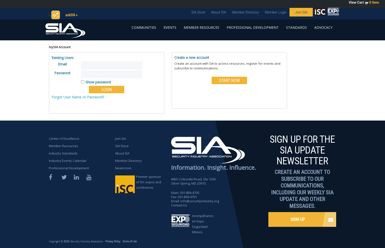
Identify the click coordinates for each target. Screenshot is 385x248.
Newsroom (123, 168)
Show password (98, 82)
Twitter (64, 177)
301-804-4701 (187, 197)
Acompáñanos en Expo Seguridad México (203, 224)
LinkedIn (77, 177)
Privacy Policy (112, 241)
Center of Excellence (64, 138)
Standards (296, 27)
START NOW (229, 80)
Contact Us (179, 205)
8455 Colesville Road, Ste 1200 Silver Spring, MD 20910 (193, 181)
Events (170, 27)
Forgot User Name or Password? (78, 97)
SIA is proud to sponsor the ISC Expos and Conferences (320, 13)
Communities (144, 27)
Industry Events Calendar (67, 160)
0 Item (374, 2)
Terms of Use (130, 241)
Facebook (52, 177)
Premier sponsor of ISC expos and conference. (148, 182)
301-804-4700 (189, 192)
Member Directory (245, 12)
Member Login (276, 12)
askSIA (70, 15)
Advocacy (323, 27)
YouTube (89, 177)
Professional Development (253, 27)
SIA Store (198, 12)
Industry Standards (63, 153)
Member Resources (201, 27)
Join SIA (301, 12)
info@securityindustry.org (199, 201)
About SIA (218, 12)
